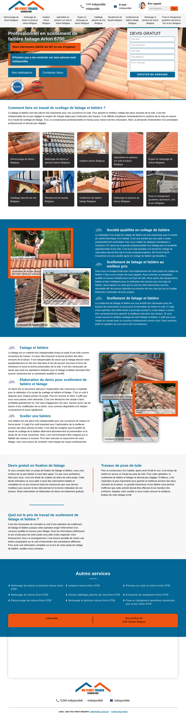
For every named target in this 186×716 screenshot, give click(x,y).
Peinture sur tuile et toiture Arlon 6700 (148, 585)
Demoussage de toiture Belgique (11, 18)
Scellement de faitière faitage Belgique (132, 20)
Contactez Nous (53, 72)
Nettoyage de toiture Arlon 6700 (29, 595)
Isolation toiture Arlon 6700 (84, 585)
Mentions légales (100, 712)
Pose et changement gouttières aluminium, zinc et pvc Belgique (171, 20)
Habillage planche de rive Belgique (98, 20)
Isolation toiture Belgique (46, 20)
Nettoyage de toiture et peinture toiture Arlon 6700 (37, 587)
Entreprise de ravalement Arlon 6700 (147, 595)
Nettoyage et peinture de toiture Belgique (150, 20)
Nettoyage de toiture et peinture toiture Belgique (30, 20)
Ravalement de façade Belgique (115, 18)
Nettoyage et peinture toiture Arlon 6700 (91, 600)
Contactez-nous (119, 712)
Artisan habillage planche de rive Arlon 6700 (94, 595)
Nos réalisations (22, 72)
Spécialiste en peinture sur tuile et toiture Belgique (63, 20)
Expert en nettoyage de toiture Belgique (82, 20)
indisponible (99, 4)
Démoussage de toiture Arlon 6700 (31, 600)
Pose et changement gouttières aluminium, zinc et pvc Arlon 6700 (150, 602)
